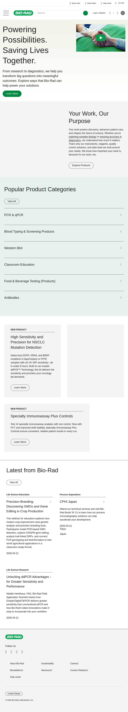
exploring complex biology (82, 136)
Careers (74, 663)
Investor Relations (78, 670)
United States (14, 694)
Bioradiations (16, 670)
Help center (15, 677)
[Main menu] (6, 12)
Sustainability (47, 663)
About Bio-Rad (17, 663)
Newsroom (46, 670)
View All (12, 201)
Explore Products (79, 165)
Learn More (10, 93)
